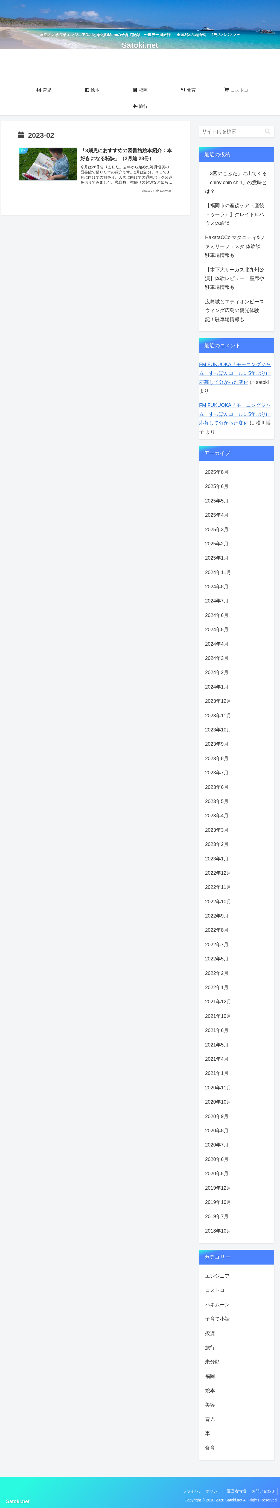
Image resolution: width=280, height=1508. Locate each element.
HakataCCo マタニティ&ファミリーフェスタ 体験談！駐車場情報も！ (235, 246)
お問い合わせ (263, 1491)
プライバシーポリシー (202, 1491)
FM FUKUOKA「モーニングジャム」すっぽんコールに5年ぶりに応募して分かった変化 (235, 373)
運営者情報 (236, 1491)
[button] (267, 131)
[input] (236, 131)
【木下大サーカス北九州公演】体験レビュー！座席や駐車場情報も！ (234, 278)
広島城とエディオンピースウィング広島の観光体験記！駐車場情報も (234, 310)
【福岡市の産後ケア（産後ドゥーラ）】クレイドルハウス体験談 (234, 214)
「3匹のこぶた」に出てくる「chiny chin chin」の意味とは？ (236, 182)
